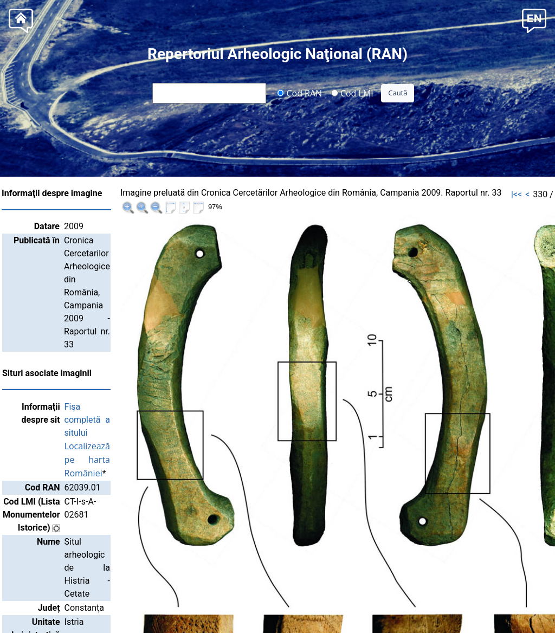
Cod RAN (299, 93)
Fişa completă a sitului (159, 329)
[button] (534, 19)
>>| (535, 194)
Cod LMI (352, 93)
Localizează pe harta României (177, 342)
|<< (465, 194)
